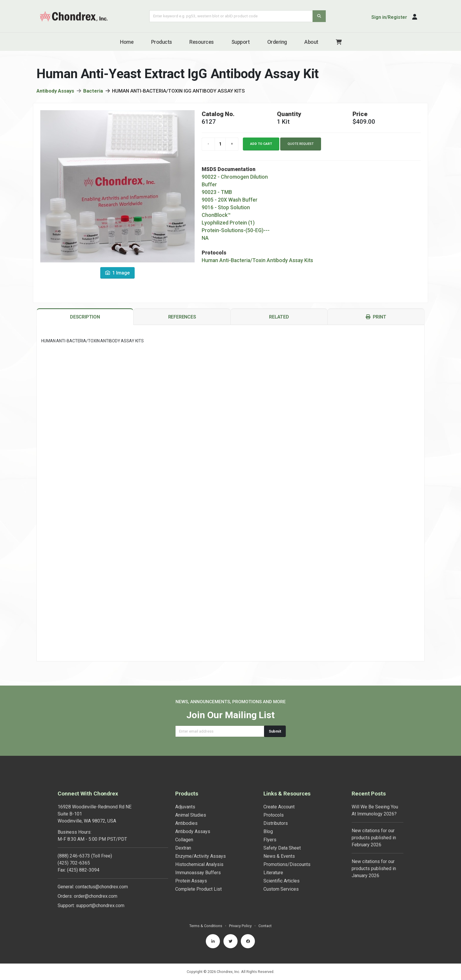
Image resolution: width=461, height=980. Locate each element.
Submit (275, 731)
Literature (273, 872)
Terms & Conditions (205, 926)
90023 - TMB (217, 194)
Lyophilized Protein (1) (228, 224)
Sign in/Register (389, 17)
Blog (268, 831)
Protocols (273, 815)
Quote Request (301, 146)
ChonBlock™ (216, 217)
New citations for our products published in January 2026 (374, 868)
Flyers (269, 839)
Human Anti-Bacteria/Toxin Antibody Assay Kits (257, 262)
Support (240, 42)
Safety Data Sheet (282, 848)
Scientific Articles (281, 881)
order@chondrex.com (95, 896)
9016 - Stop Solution (226, 209)
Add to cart (261, 146)
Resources (201, 42)
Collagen (184, 839)
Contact (265, 926)
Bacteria (93, 93)
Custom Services (281, 889)
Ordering (277, 42)
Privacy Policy (240, 926)
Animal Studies (190, 815)
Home (126, 42)
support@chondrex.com (100, 905)
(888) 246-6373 (74, 856)
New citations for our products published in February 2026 (374, 837)
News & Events (279, 856)
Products (161, 42)
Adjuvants (185, 807)
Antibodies (186, 823)
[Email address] (219, 731)
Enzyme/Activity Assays (200, 856)
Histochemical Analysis (199, 864)
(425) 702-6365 (74, 863)
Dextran (183, 848)
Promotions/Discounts (286, 864)
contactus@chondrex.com (101, 886)
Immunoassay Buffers (198, 872)
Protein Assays (191, 881)
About (311, 42)
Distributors (275, 823)
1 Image (117, 274)
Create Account (279, 807)
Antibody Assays (55, 93)
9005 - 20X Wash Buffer (230, 202)
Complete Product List (198, 889)
